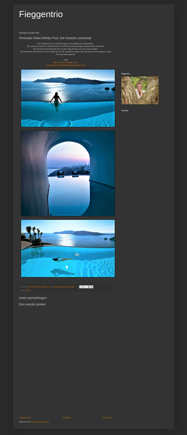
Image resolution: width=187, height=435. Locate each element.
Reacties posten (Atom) (40, 422)
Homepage (66, 418)
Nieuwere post (25, 418)
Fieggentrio (41, 14)
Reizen (28, 290)
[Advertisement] (65, 392)
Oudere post (107, 418)
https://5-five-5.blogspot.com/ (65, 62)
